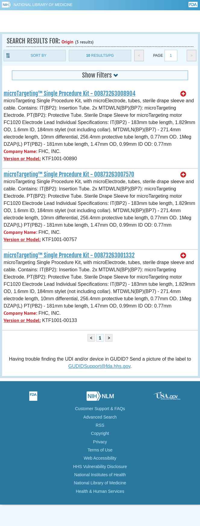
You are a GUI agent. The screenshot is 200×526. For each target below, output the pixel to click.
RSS (100, 425)
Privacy (100, 441)
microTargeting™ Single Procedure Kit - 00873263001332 (69, 255)
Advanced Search (100, 417)
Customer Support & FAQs (100, 408)
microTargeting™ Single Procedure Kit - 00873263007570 (69, 174)
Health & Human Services (100, 491)
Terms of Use (99, 450)
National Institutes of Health (100, 474)
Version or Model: (22, 158)
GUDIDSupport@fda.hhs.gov (99, 366)
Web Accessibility (100, 458)
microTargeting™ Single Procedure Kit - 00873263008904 (69, 93)
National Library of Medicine (43, 5)
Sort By (38, 55)
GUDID (100, 21)
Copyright (100, 433)
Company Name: (20, 151)
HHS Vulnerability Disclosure (100, 466)
